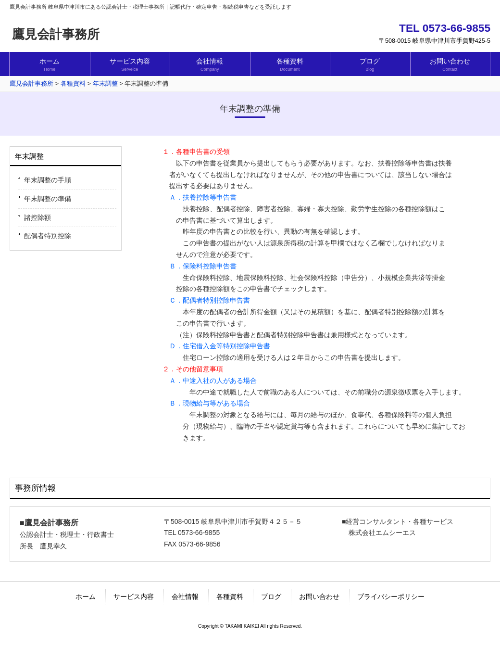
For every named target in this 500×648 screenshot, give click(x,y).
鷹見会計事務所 (56, 34)
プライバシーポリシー (391, 596)
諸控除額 (37, 217)
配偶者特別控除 (47, 236)
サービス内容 (133, 596)
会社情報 (185, 596)
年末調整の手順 (47, 180)
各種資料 (229, 596)
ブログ (271, 596)
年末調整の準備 (47, 199)
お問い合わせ (319, 596)
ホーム (85, 596)
